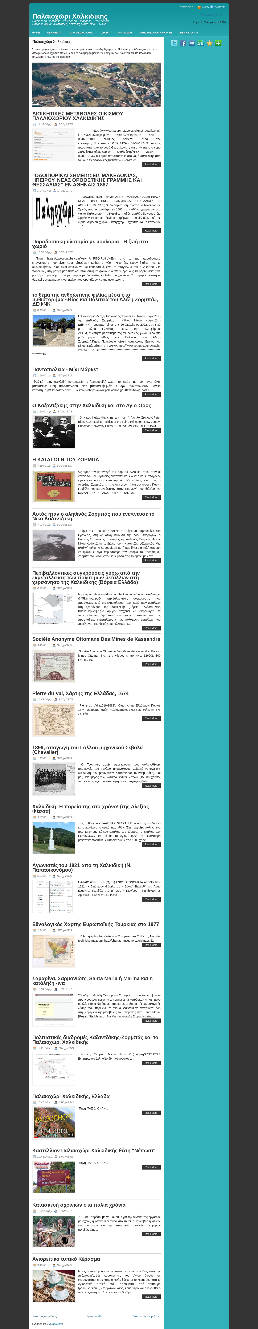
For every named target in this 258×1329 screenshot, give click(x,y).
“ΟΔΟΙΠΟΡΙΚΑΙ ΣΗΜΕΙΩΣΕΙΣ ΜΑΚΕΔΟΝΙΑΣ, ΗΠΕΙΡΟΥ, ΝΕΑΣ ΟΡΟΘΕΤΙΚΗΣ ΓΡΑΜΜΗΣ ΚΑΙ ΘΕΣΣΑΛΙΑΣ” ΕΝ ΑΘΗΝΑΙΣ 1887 (87, 180)
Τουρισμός (125, 32)
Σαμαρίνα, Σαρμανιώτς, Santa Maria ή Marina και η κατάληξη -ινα (92, 981)
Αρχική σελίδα (95, 1316)
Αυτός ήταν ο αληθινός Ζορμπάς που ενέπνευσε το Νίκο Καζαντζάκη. (93, 516)
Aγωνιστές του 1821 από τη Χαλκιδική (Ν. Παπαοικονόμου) (82, 867)
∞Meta (203, 7)
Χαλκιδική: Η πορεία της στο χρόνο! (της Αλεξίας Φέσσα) (90, 809)
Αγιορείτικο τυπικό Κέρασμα (66, 1259)
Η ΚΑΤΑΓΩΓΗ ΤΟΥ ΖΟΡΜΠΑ (65, 459)
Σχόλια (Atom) (55, 1323)
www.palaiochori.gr (211, 14)
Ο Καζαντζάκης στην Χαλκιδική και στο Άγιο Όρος (91, 405)
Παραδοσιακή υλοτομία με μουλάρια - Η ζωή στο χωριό (90, 244)
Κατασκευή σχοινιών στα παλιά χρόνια (79, 1205)
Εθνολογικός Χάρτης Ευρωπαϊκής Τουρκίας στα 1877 (95, 924)
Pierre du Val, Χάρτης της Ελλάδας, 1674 (80, 693)
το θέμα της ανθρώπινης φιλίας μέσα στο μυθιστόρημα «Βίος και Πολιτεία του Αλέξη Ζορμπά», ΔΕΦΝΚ (95, 299)
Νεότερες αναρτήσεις (45, 1316)
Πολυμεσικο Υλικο (81, 32)
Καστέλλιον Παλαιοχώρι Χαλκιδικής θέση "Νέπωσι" (94, 1150)
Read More (151, 164)
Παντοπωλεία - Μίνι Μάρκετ (65, 369)
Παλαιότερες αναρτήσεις (145, 1316)
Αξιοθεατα (54, 32)
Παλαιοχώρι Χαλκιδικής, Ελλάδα (71, 1096)
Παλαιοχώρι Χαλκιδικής (69, 16)
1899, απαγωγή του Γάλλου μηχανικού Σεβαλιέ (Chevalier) (88, 750)
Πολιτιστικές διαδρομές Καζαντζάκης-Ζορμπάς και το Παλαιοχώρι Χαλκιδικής (95, 1040)
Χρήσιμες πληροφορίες (155, 32)
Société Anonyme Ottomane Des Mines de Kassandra (96, 639)
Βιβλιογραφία (189, 32)
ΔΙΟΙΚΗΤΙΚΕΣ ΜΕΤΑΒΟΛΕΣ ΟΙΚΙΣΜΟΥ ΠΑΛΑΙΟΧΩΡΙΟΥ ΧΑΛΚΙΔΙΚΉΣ (77, 116)
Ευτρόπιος (186, 7)
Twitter (217, 7)
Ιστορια (105, 32)
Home (36, 32)
